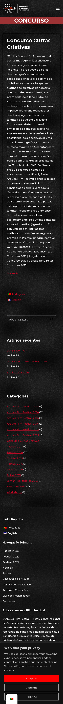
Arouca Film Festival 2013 (23, 406)
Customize (31, 687)
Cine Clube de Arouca (16, 578)
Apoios (7, 573)
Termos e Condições (15, 590)
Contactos (9, 601)
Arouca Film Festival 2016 (23, 423)
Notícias (8, 567)
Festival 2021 (15, 469)
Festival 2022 (11, 556)
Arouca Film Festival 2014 (23, 412)
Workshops (14, 492)
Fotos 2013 (14, 475)
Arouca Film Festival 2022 (23, 435)
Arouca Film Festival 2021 (23, 429)
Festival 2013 (15, 446)
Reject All (32, 696)
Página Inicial (11, 550)
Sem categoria (16, 486)
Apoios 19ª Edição (18, 372)
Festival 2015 (15, 458)
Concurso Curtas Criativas (23, 440)
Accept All (31, 678)
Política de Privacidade (17, 584)
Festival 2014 (15, 452)
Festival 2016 (15, 463)
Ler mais (14, 273)
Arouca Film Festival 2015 (23, 418)
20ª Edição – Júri (17, 350)
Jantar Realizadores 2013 (22, 480)
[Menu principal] (57, 8)
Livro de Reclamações (16, 595)
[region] (31, 673)
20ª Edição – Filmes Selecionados (27, 361)
